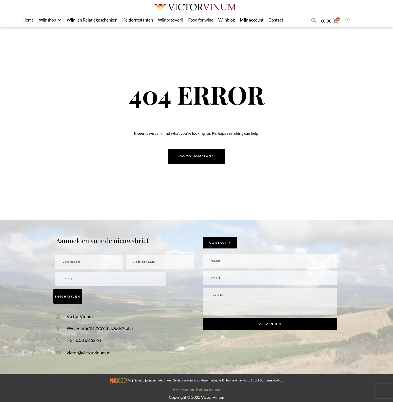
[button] (50, 20)
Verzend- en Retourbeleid (196, 389)
